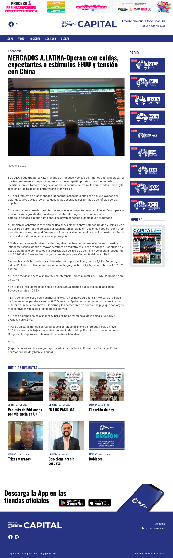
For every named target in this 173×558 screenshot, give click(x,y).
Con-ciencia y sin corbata (61, 461)
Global (65, 39)
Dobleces (96, 459)
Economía (14, 51)
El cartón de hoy (101, 410)
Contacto (160, 523)
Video (21, 39)
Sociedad (50, 39)
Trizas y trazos (19, 459)
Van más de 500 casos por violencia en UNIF (25, 412)
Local (9, 39)
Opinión (52, 405)
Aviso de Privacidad (153, 528)
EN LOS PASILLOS (61, 410)
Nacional (35, 39)
